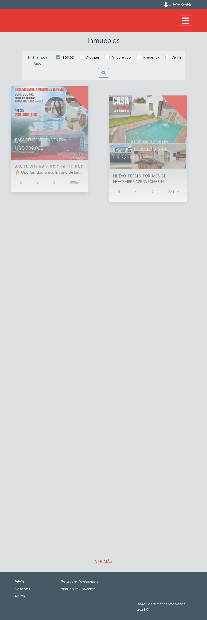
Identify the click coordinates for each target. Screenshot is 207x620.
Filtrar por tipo (37, 60)
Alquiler (92, 57)
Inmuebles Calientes (79, 588)
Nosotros (23, 588)
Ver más (103, 561)
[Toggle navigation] (185, 20)
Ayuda (20, 596)
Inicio (20, 581)
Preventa (151, 57)
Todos (68, 57)
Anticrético (121, 57)
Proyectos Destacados (80, 581)
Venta (176, 57)
